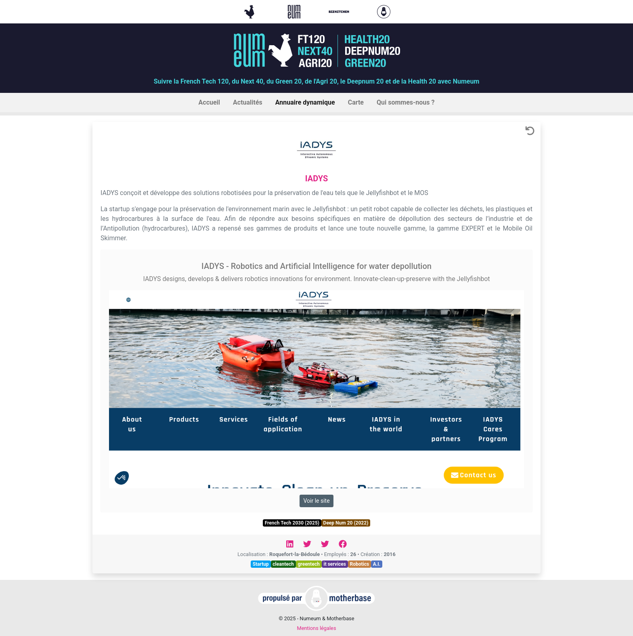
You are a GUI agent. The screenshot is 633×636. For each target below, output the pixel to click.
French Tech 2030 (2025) (292, 523)
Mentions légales (316, 628)
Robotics (359, 564)
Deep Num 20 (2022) (346, 523)
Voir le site (316, 500)
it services (334, 564)
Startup (261, 564)
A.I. (377, 564)
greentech (309, 564)
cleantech (283, 564)
